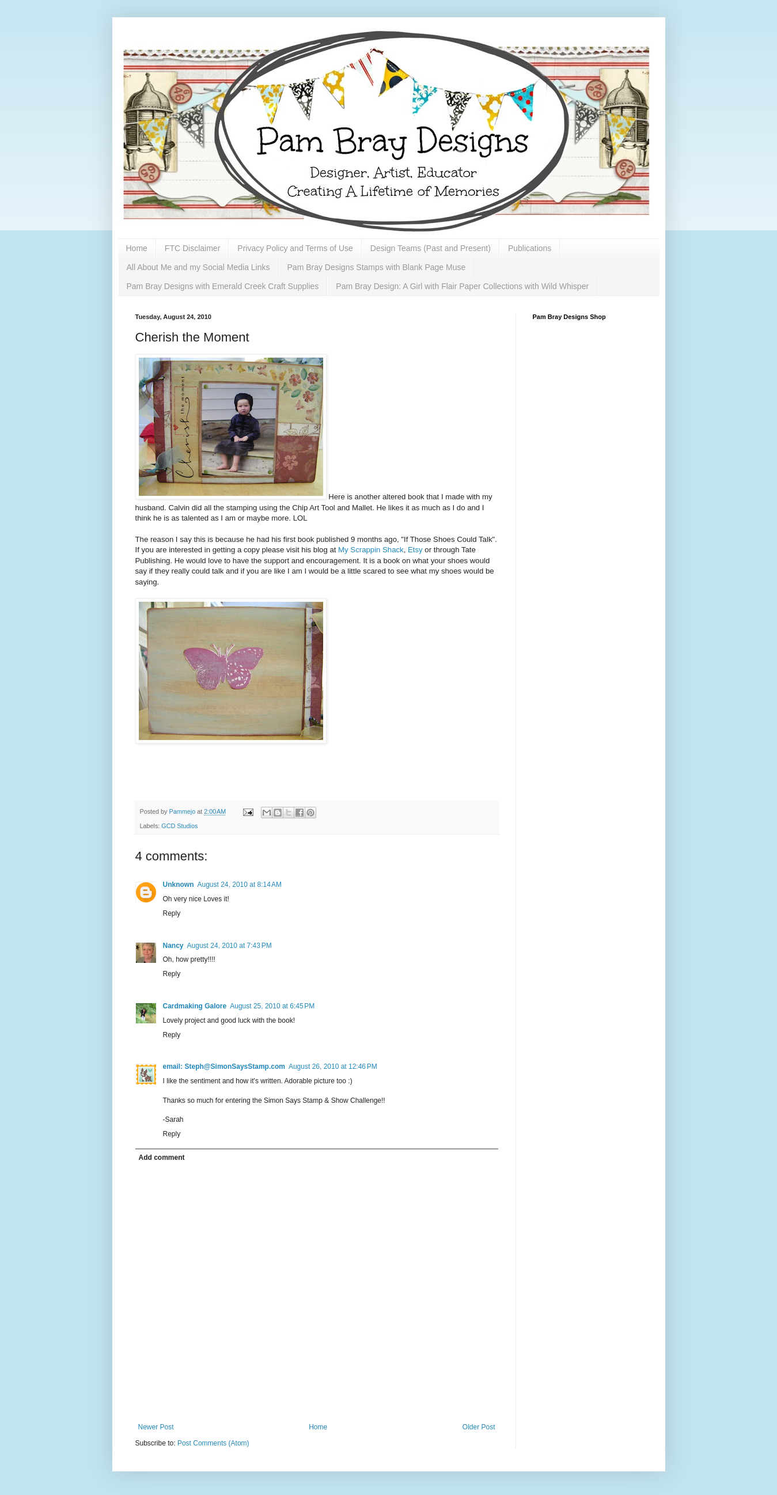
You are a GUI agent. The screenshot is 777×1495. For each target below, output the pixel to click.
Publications (530, 248)
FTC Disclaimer (192, 248)
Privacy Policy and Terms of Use (295, 248)
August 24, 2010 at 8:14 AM (240, 885)
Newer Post (156, 1427)
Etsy (415, 549)
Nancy (173, 946)
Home (136, 248)
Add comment (162, 1157)
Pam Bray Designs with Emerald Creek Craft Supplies (223, 286)
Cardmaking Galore (195, 1006)
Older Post (479, 1427)
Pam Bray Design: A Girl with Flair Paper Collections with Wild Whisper (462, 286)
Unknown (178, 885)
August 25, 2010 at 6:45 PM (272, 1006)
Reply (172, 913)
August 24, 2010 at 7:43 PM (229, 946)
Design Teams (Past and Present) (430, 248)
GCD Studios (179, 825)
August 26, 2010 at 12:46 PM (333, 1067)
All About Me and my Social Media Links (198, 267)
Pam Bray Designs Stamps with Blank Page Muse (376, 267)
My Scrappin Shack (371, 549)
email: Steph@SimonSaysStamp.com (224, 1067)
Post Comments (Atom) (213, 1443)
